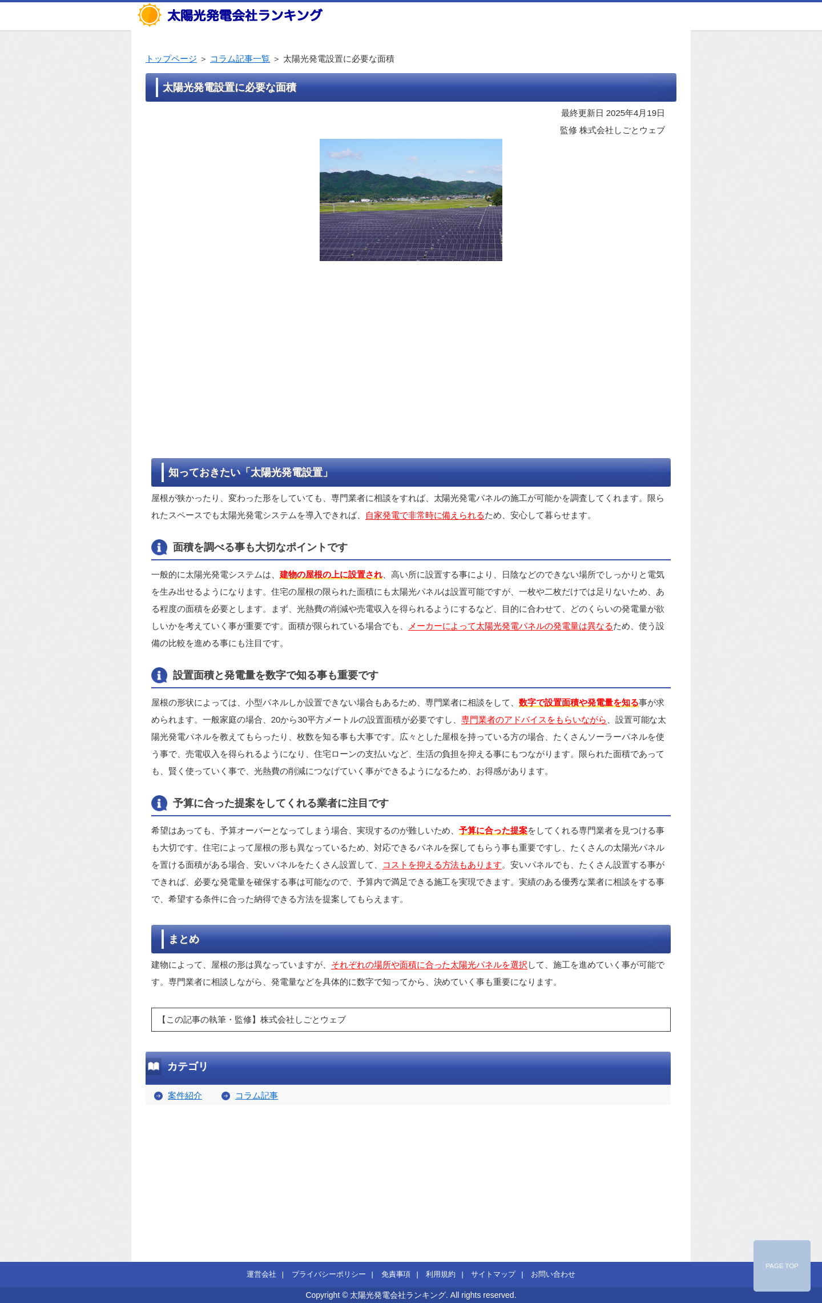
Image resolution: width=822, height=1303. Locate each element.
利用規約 (441, 1274)
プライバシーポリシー (329, 1274)
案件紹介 (185, 1095)
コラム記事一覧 (240, 58)
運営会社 (261, 1274)
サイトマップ (493, 1274)
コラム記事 (256, 1095)
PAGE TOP (782, 1265)
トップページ (171, 58)
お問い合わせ (553, 1274)
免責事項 (396, 1274)
